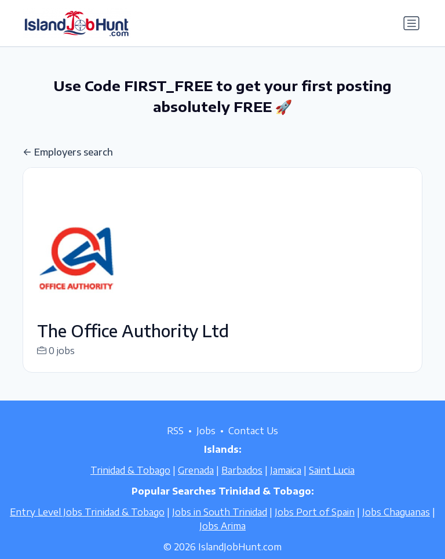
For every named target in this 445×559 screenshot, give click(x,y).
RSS (175, 444)
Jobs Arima (222, 540)
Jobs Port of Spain (315, 526)
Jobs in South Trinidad (219, 526)
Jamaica (285, 484)
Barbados (241, 484)
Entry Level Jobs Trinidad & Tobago (87, 526)
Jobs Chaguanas (396, 526)
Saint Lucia (332, 484)
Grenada (196, 484)
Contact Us (253, 444)
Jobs (206, 444)
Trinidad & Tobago (130, 484)
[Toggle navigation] (411, 23)
